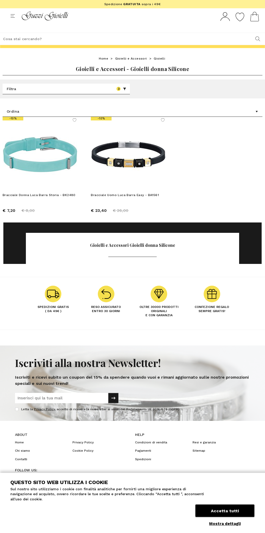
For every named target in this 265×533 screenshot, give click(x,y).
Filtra (66, 98)
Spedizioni (143, 469)
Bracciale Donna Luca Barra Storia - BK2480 (39, 204)
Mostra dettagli (225, 523)
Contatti (21, 469)
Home (103, 68)
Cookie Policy (82, 460)
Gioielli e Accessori (131, 68)
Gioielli (159, 68)
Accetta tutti (225, 511)
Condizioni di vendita (151, 452)
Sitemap (199, 460)
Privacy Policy (44, 419)
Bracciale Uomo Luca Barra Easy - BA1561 (125, 204)
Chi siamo (22, 460)
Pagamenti (143, 460)
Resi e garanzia (204, 452)
